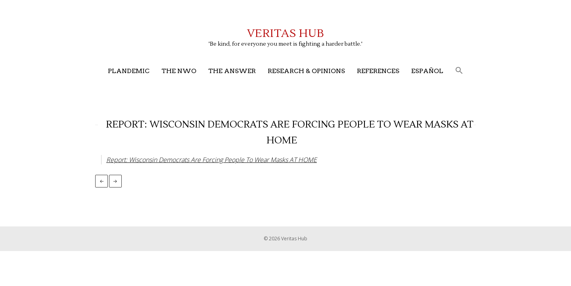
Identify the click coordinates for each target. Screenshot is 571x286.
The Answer (232, 71)
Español (427, 71)
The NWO (178, 71)
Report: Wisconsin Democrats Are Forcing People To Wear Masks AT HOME (211, 159)
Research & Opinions (306, 71)
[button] (459, 71)
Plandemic (128, 71)
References (378, 71)
